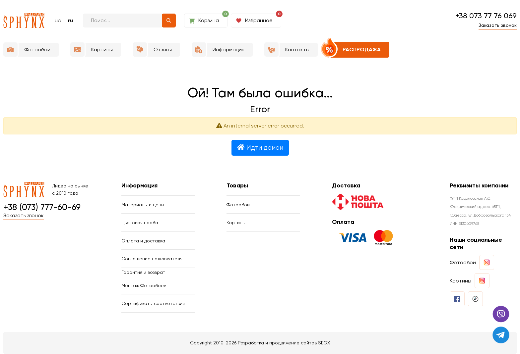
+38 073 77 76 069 (486, 16)
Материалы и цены (142, 204)
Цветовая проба (139, 222)
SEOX (324, 342)
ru (70, 20)
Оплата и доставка (143, 240)
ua (58, 20)
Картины (236, 222)
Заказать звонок (498, 25)
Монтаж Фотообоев (143, 285)
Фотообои (238, 204)
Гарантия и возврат (143, 272)
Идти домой (260, 147)
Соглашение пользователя (151, 258)
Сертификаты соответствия (153, 303)
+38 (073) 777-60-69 (42, 207)
